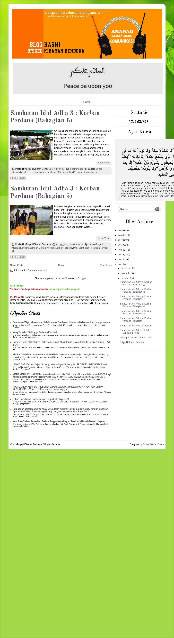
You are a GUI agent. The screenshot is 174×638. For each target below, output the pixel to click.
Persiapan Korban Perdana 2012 (136, 338)
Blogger (82, 278)
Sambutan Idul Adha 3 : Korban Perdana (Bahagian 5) (55, 192)
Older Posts (106, 265)
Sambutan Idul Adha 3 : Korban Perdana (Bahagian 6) (55, 117)
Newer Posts (16, 265)
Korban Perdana (47, 172)
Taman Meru (90, 172)
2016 (120, 245)
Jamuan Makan (38, 248)
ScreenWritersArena (153, 444)
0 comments (76, 169)
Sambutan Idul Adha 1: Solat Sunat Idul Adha (134, 331)
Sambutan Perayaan (72, 172)
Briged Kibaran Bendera (132, 342)
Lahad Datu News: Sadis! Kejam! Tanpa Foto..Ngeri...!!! (41, 399)
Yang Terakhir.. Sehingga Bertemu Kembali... (35, 332)
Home (87, 102)
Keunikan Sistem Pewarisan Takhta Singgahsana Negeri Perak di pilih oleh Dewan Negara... (59, 421)
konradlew (58, 278)
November (126, 273)
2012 (120, 264)
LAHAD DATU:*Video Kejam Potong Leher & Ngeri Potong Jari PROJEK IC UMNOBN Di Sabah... (61, 365)
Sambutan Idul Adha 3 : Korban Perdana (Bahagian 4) (136, 298)
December (126, 268)
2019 (120, 230)
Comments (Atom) (37, 270)
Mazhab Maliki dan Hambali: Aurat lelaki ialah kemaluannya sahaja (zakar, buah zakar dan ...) (60, 355)
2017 (120, 240)
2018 (120, 235)
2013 (120, 259)
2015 (120, 250)
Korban (34, 172)
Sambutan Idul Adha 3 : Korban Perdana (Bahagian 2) (136, 312)
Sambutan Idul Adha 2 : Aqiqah (136, 326)
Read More (104, 163)
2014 (120, 255)
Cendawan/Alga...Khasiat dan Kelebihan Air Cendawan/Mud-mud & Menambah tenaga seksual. (62, 322)
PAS (59, 172)
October (125, 278)
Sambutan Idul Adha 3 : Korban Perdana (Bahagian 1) (136, 319)
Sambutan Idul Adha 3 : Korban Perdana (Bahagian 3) (136, 305)
